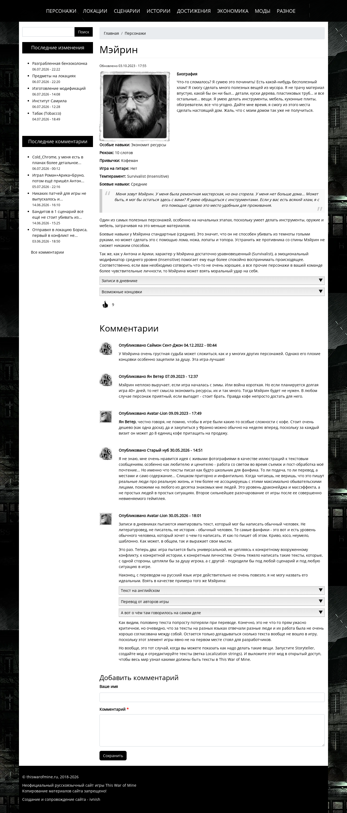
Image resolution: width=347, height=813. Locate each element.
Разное (286, 11)
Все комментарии (47, 252)
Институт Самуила (49, 100)
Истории (159, 11)
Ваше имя (108, 686)
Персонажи (61, 11)
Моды (262, 11)
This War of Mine (120, 785)
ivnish (94, 799)
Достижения (194, 11)
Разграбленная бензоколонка (59, 63)
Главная (111, 33)
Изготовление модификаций (59, 88)
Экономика (232, 11)
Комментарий (112, 709)
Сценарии (127, 11)
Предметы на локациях (54, 75)
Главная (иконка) (31, 11)
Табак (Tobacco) (46, 113)
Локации (95, 11)
